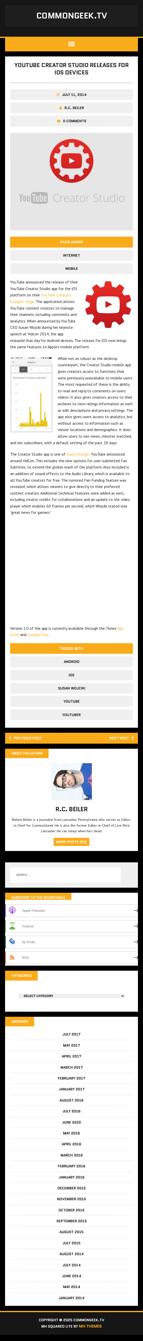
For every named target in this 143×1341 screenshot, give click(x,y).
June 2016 (71, 1127)
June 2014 (71, 1281)
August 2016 (71, 1105)
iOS (71, 678)
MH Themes (92, 1332)
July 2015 (71, 1248)
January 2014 (71, 1303)
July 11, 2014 (74, 97)
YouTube (72, 704)
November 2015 (71, 1204)
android (71, 664)
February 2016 (71, 1171)
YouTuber (71, 718)
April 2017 (71, 1062)
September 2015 (71, 1226)
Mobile (71, 271)
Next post (120, 742)
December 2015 (71, 1193)
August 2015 (71, 1237)
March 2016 (71, 1160)
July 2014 (72, 1270)
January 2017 (72, 1095)
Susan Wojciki (71, 691)
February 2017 (71, 1083)
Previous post (27, 742)
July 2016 (71, 1117)
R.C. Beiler (74, 111)
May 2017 (71, 1050)
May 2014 (71, 1292)
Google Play (37, 637)
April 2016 (71, 1149)
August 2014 (71, 1259)
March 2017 (71, 1072)
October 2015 (71, 1215)
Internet (71, 258)
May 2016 (71, 1138)
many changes (78, 457)
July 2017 (71, 1040)
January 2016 (72, 1182)
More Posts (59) (71, 846)
